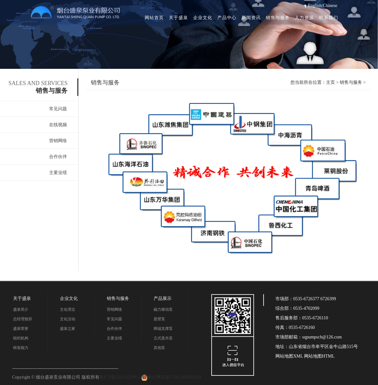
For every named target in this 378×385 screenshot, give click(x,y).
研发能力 (20, 347)
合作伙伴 (58, 156)
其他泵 (159, 347)
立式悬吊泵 (163, 338)
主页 (330, 82)
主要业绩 (58, 172)
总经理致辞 (22, 319)
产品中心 (226, 17)
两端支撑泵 (163, 328)
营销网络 (58, 140)
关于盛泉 (178, 17)
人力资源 (304, 17)
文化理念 (67, 309)
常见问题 (58, 108)
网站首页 (154, 17)
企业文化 (202, 17)
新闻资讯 (251, 17)
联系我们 (328, 17)
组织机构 (20, 338)
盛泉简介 (20, 309)
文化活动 (67, 319)
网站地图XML (289, 356)
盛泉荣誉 (20, 328)
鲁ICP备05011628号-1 (120, 377)
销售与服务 (278, 17)
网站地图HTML (319, 356)
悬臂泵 (159, 319)
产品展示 (162, 298)
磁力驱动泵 (163, 309)
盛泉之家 (67, 328)
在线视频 (58, 124)
